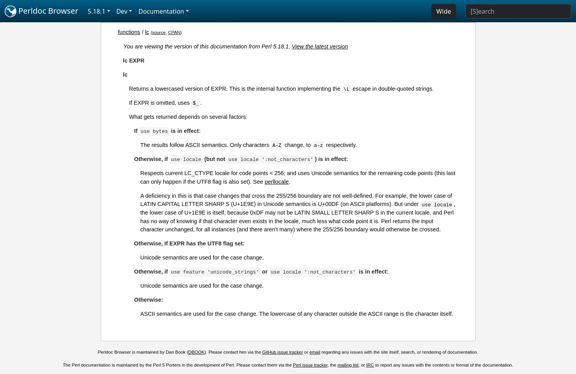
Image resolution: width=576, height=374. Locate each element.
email (315, 352)
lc (147, 32)
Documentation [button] (161, 11)
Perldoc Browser (41, 11)
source (159, 32)
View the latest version (320, 46)
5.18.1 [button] (96, 11)
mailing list (347, 365)
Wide (443, 11)
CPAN (174, 32)
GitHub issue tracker (282, 352)
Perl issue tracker (310, 365)
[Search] (518, 11)
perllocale (277, 182)
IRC (370, 365)
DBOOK (196, 352)
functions (129, 32)
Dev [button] (122, 11)
